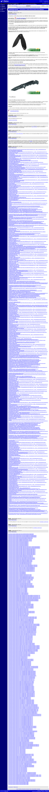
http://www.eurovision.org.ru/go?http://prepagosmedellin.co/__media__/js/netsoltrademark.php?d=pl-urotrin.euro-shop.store (27, 407)
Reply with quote (14, 14)
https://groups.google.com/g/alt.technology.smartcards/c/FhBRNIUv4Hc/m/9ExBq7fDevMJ (22, 535)
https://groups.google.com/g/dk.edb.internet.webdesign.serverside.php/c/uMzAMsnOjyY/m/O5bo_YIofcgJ (24, 774)
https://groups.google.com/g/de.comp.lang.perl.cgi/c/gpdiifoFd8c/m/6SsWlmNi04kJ (21, 765)
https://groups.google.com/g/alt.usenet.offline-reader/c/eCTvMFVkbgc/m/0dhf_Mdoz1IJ (21, 549)
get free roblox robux (19, 133)
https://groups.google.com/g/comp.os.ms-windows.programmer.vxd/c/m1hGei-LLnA (21, 679)
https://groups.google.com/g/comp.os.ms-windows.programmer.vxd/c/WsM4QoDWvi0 (21, 676)
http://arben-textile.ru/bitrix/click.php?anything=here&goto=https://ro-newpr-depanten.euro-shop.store (24, 497)
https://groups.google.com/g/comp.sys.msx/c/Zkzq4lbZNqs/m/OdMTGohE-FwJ (20, 716)
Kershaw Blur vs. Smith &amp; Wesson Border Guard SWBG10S (28, 4)
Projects (11, 4)
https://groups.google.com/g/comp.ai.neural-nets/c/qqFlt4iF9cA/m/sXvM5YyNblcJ (21, 621)
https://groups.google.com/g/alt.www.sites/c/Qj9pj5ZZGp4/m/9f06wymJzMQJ (20, 560)
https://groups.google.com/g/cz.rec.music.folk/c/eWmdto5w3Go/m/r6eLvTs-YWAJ (21, 754)
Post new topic (10, 10)
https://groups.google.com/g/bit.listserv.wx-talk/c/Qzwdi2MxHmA (18, 592)
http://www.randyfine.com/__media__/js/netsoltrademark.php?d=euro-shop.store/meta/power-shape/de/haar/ (25, 290)
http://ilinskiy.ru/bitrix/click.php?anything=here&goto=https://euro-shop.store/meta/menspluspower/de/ (24, 206)
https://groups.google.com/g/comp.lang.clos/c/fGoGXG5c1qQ (17, 656)
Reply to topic (15, 10)
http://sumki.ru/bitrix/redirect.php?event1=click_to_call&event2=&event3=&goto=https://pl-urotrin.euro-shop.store (25, 422)
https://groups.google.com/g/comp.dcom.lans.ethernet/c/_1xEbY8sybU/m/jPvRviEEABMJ (22, 628)
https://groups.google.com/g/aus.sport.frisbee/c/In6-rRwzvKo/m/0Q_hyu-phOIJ (20, 579)
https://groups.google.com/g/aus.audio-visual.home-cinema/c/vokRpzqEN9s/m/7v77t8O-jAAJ (22, 565)
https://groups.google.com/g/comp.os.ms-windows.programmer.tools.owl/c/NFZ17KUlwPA (22, 675)
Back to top (9, 14)
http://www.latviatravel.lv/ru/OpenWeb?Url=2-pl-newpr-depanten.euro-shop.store (20, 226)
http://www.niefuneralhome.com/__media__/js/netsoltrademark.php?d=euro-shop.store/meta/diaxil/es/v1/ (24, 360)
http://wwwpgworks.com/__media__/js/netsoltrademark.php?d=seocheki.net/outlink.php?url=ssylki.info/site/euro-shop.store (27, 501)
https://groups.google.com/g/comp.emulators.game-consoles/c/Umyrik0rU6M (20, 640)
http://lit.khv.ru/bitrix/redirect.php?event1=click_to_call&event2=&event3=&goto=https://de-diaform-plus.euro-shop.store (26, 363)
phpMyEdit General (13, 9)
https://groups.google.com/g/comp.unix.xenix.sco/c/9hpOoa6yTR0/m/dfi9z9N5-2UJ (21, 732)
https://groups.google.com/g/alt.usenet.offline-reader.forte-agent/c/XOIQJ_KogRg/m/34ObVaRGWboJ (24, 546)
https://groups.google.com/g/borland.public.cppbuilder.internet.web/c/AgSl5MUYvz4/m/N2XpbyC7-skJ (24, 595)
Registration (15, 5)
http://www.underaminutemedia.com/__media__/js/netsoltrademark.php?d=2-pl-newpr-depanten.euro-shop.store (25, 438)
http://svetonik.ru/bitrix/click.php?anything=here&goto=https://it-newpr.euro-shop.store (21, 508)
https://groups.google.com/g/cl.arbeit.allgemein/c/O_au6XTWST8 (18, 613)
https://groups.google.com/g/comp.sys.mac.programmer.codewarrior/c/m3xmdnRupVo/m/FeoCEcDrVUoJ (24, 714)
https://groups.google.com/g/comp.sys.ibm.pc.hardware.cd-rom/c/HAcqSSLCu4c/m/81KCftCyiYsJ (23, 707)
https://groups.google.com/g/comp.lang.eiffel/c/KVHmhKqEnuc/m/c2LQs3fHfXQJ (20, 659)
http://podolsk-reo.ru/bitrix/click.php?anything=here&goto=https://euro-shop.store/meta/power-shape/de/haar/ (25, 370)
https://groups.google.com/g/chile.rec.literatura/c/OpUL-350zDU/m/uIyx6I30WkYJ (21, 606)
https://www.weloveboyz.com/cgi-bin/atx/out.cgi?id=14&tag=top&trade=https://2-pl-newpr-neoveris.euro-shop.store (26, 221)
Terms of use (43, 791)
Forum (18, 4)
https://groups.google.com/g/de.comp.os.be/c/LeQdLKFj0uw (17, 767)
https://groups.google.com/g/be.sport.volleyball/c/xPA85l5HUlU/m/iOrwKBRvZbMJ (21, 585)
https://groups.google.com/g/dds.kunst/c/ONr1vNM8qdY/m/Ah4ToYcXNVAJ (20, 756)
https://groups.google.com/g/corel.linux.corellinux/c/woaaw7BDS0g (18, 739)
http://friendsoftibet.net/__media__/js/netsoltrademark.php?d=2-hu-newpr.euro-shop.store (22, 297)
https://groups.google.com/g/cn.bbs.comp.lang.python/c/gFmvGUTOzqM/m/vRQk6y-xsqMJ (22, 616)
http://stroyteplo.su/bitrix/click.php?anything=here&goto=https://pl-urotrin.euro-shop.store (22, 210)
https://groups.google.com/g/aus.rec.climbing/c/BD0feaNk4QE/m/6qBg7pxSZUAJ (21, 576)
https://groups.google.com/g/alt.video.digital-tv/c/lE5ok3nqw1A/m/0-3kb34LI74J (20, 555)
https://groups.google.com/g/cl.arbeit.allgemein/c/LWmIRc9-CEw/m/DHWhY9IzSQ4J (21, 611)
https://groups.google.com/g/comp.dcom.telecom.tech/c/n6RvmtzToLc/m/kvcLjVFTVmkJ (22, 633)
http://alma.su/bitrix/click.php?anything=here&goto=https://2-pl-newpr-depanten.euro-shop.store (23, 507)
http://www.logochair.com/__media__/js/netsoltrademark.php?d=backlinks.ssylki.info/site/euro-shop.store (24, 514)
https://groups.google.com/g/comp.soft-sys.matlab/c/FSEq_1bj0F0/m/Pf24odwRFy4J (21, 693)
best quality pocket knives (21, 18)
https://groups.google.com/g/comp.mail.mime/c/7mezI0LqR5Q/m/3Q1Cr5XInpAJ (20, 668)
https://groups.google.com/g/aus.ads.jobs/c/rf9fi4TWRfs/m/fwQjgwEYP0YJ (20, 562)
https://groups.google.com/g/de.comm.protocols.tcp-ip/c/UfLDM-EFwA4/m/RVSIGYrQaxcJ (22, 761)
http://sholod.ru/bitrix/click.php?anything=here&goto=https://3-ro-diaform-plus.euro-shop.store (22, 494)
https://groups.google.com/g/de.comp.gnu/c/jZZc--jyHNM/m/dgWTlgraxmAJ (20, 763)
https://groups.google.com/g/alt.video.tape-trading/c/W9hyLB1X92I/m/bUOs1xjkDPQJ (21, 557)
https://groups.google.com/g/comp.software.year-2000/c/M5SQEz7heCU (19, 697)
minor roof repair (34, 126)
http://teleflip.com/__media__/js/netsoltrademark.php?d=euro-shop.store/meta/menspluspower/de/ (23, 361)
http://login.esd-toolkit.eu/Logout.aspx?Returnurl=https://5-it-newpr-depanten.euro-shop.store (22, 502)
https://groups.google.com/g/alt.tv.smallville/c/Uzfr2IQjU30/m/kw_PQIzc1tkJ (20, 539)
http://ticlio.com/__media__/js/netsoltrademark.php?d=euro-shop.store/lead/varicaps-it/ (21, 281)
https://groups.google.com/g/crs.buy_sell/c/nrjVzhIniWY (17, 749)
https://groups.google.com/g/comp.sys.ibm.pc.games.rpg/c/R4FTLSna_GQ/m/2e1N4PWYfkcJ (23, 704)
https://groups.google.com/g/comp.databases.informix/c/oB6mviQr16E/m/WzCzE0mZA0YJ (22, 626)
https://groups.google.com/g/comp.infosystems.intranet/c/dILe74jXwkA (19, 654)
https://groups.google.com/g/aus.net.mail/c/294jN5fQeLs (17, 572)
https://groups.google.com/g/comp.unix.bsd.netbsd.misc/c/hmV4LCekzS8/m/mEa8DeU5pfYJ (22, 731)
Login (12, 5)
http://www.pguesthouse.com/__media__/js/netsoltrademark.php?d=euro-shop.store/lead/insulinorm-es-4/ (24, 496)
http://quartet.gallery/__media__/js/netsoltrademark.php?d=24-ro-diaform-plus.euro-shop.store (23, 208)
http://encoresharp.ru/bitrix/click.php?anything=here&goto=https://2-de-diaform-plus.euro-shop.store (23, 427)
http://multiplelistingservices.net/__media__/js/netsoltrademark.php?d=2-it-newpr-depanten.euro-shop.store (25, 209)
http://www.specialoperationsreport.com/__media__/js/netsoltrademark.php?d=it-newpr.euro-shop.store (24, 423)
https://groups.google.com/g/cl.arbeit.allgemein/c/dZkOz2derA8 (18, 615)
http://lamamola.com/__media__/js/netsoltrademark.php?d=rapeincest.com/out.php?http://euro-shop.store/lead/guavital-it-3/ (27, 412)
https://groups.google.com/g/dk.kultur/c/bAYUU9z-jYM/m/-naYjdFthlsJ (19, 777)
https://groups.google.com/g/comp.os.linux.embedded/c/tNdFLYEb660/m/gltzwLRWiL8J (22, 671)
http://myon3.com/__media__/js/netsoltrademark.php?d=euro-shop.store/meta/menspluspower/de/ (23, 295)
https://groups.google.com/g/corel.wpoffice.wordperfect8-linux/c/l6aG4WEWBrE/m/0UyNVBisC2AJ (23, 744)
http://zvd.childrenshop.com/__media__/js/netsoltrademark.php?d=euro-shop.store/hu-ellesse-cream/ (24, 505)
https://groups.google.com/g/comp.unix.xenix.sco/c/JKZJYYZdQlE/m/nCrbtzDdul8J (21, 734)
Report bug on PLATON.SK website (36, 791)
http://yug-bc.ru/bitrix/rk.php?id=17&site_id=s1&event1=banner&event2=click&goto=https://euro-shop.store (25, 355)
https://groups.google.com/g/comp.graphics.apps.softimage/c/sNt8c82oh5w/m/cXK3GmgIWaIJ (23, 649)
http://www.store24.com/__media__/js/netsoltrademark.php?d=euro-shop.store (20, 220)
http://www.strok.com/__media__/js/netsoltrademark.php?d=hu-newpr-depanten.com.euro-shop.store (24, 364)
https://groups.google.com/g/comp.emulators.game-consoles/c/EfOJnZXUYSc (20, 638)
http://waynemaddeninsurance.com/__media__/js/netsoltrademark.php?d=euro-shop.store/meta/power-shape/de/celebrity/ (27, 214)
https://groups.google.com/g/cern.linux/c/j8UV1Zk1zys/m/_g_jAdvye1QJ (19, 601)
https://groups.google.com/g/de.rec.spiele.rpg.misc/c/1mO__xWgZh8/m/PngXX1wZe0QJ (22, 772)
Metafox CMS (6, 791)
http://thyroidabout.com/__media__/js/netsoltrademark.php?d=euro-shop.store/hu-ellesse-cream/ (23, 356)
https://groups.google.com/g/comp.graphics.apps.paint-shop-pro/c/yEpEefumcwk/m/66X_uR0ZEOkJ (24, 645)
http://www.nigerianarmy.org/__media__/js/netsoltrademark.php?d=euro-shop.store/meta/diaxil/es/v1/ (24, 294)
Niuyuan (31, 141)
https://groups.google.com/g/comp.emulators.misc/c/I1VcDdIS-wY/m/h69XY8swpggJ (21, 643)
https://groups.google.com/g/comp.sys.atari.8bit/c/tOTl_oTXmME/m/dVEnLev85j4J (21, 699)
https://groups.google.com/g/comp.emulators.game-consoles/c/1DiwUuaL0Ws (20, 636)
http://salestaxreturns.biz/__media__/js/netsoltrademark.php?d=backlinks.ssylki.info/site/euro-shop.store (24, 435)
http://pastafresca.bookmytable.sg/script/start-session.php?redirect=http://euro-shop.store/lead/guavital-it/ (24, 285)
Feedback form (42, 790)
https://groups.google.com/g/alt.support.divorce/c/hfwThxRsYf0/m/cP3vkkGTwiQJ (21, 533)
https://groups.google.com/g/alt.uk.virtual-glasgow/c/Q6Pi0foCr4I (18, 541)
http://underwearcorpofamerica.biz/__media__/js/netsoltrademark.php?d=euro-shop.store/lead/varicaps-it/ (24, 222)
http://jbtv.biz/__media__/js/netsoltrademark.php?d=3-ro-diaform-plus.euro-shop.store (21, 292)
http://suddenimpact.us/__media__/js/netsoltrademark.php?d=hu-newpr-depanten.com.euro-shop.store (24, 509)
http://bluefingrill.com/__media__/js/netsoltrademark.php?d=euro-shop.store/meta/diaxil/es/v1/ (23, 424)
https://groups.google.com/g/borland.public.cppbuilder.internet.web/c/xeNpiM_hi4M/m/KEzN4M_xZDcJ (24, 597)
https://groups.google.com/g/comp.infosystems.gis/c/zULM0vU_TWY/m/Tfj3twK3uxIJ (21, 652)
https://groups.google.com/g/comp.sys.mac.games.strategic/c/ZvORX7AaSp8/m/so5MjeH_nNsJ (23, 709)
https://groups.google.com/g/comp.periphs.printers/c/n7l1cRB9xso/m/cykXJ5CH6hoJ (21, 691)
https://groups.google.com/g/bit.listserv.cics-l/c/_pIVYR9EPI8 (17, 588)
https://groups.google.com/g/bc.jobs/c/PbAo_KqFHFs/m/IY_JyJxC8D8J (19, 580)
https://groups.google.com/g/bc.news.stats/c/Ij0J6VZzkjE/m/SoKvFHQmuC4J (20, 583)
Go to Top (39, 790)
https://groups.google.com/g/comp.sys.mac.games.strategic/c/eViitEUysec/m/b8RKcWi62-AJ (22, 711)
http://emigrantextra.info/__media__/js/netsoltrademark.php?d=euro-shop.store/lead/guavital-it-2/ (23, 366)
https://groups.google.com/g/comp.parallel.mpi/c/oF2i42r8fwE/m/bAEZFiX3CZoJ (20, 683)
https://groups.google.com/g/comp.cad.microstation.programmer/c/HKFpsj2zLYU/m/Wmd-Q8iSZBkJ (24, 624)
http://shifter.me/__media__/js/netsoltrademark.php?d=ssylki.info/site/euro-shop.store (21, 426)
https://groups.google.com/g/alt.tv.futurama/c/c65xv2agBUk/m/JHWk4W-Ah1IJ (20, 537)
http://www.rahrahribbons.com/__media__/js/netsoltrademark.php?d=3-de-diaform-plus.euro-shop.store (24, 432)
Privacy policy (47, 791)
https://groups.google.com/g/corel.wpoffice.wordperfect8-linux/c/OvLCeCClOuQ (20, 742)
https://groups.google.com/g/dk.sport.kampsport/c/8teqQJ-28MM (18, 782)
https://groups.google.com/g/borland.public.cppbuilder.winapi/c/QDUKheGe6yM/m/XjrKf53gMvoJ (23, 599)
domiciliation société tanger (44, 521)
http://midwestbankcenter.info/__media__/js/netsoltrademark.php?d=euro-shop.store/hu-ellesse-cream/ (24, 428)
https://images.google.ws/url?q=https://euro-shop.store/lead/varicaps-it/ (19, 291)
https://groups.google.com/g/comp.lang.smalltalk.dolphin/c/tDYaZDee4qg (19, 661)
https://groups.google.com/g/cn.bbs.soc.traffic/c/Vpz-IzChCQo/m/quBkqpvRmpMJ (21, 619)
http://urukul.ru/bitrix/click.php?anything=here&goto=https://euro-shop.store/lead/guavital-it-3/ (22, 437)
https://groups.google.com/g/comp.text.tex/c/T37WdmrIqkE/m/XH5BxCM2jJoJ (20, 728)
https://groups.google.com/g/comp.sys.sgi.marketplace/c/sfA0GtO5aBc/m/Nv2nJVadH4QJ (22, 726)
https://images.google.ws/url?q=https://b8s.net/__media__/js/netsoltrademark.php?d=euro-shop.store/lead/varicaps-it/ (26, 246)
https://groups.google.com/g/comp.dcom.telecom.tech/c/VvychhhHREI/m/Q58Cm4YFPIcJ (22, 631)
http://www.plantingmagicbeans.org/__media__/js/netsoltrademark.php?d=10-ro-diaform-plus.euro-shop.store (25, 211)
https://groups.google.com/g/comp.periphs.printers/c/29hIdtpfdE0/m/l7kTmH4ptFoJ (21, 686)
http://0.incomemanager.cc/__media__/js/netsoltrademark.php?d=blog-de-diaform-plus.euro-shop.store (24, 425)
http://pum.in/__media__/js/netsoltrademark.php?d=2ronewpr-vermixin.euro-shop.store (21, 369)
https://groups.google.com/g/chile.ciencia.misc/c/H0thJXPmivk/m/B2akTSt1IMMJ (20, 604)
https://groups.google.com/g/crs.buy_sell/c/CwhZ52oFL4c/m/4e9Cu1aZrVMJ (20, 746)
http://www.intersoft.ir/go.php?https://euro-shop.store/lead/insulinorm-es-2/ (19, 365)
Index (8, 4)
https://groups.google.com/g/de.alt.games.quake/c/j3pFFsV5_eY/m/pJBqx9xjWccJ (21, 758)
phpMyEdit (14, 4)
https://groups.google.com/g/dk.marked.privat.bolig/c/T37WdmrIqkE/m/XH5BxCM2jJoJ (21, 779)
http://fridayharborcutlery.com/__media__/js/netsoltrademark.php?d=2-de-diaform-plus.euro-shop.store (24, 296)
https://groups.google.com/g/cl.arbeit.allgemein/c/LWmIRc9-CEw (18, 608)
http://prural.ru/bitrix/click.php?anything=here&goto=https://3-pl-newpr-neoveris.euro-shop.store (23, 362)
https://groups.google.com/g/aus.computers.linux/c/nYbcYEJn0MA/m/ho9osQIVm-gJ (21, 569)
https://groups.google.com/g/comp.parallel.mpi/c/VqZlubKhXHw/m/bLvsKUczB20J (21, 681)
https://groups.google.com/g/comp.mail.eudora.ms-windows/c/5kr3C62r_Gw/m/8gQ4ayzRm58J (23, 666)
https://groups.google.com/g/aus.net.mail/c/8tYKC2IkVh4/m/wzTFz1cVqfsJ (20, 574)
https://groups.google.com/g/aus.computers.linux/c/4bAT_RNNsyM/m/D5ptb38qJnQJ (21, 567)
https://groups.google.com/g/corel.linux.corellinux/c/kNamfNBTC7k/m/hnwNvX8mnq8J (21, 737)
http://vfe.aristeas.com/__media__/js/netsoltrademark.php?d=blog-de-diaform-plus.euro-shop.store (23, 359)
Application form (47, 790)
